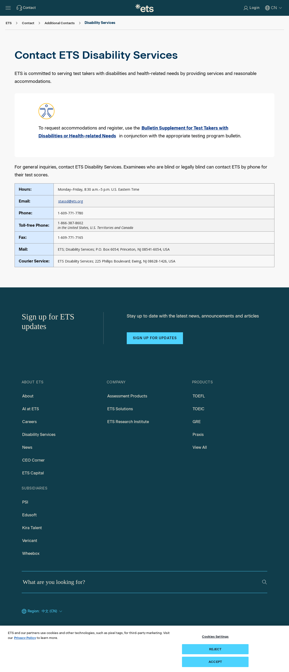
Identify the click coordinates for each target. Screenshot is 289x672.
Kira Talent (32, 527)
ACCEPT (215, 662)
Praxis (198, 434)
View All (200, 447)
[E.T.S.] (144, 8)
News (27, 447)
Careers (29, 421)
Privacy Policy (25, 638)
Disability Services (38, 434)
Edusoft (29, 515)
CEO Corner (33, 460)
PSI (25, 502)
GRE (197, 421)
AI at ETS (30, 409)
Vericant (29, 540)
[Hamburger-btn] (8, 8)
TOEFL (199, 396)
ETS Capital (33, 473)
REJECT (215, 649)
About (28, 396)
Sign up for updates (155, 338)
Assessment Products (127, 396)
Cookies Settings (215, 636)
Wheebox (30, 553)
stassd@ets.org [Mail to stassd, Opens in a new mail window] (70, 201)
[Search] (264, 582)
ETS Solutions (120, 409)
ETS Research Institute (128, 421)
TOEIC (198, 409)
